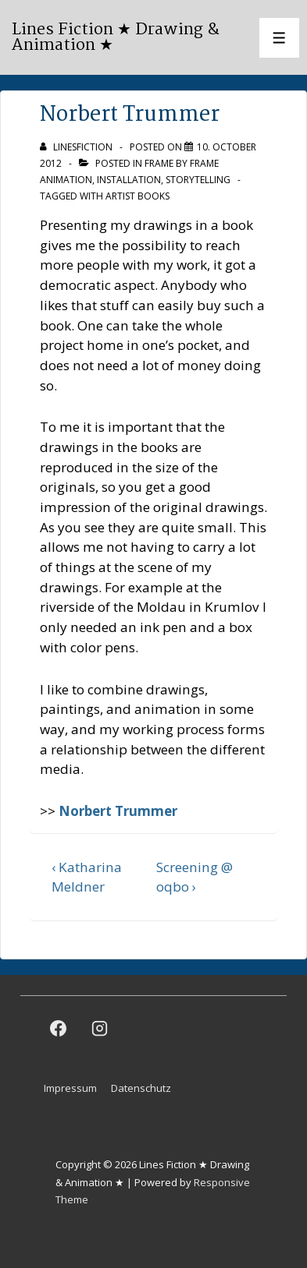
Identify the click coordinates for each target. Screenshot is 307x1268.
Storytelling (198, 179)
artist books (137, 196)
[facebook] (58, 1028)
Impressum (70, 1088)
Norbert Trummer (118, 811)
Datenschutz (141, 1088)
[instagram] (100, 1028)
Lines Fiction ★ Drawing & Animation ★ (116, 37)
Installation (129, 179)
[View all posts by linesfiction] (77, 147)
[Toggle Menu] (279, 38)
